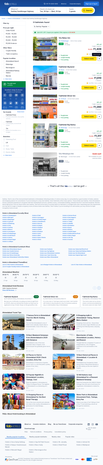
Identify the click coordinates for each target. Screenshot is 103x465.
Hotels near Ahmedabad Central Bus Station (16, 257)
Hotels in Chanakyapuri (9, 215)
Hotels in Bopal (67, 227)
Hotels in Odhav (37, 229)
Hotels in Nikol (36, 235)
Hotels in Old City (68, 237)
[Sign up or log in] (91, 4)
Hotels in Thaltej (67, 221)
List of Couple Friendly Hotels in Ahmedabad (16, 266)
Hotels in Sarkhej (8, 227)
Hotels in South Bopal (9, 235)
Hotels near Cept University (48, 255)
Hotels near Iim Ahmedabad (76, 253)
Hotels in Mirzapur (8, 217)
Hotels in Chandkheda (38, 221)
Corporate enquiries (75, 424)
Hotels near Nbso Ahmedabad (49, 257)
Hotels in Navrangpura (69, 217)
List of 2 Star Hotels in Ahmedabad (81, 264)
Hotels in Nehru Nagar (69, 235)
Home (3, 18)
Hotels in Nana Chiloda (39, 237)
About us (63, 4)
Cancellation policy (60, 432)
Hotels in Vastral (7, 237)
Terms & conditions (36, 432)
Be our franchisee (60, 424)
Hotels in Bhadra (67, 229)
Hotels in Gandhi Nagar (69, 231)
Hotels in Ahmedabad (13, 18)
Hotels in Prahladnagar (9, 233)
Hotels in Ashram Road (69, 215)
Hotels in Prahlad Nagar (39, 219)
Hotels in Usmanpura (9, 231)
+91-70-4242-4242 (51, 4)
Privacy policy (48, 432)
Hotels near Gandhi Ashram (11, 251)
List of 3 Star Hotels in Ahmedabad (13, 264)
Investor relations (39, 424)
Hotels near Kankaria (46, 249)
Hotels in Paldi (36, 215)
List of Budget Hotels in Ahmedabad (51, 264)
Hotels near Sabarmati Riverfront (78, 249)
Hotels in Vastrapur (68, 219)
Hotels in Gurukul (68, 239)
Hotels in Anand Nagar (9, 239)
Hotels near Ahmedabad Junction (50, 253)
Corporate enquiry (75, 4)
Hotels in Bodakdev (68, 225)
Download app (30, 428)
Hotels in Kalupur (37, 225)
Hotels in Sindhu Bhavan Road (71, 233)
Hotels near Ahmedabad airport (12, 249)
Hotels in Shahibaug (8, 223)
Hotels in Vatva (36, 233)
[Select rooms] (89, 59)
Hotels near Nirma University (11, 255)
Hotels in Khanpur (37, 231)
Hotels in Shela (36, 239)
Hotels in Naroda (37, 223)
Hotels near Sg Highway (47, 251)
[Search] (88, 10)
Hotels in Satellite (68, 223)
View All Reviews (9, 290)
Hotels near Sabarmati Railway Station (79, 251)
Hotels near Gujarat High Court (77, 255)
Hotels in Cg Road (8, 221)
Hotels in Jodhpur (8, 241)
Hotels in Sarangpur (38, 217)
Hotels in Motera (7, 229)
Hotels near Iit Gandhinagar (11, 253)
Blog (49, 424)
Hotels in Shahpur (37, 227)
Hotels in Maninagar (8, 219)
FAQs (26, 432)
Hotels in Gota (7, 225)
